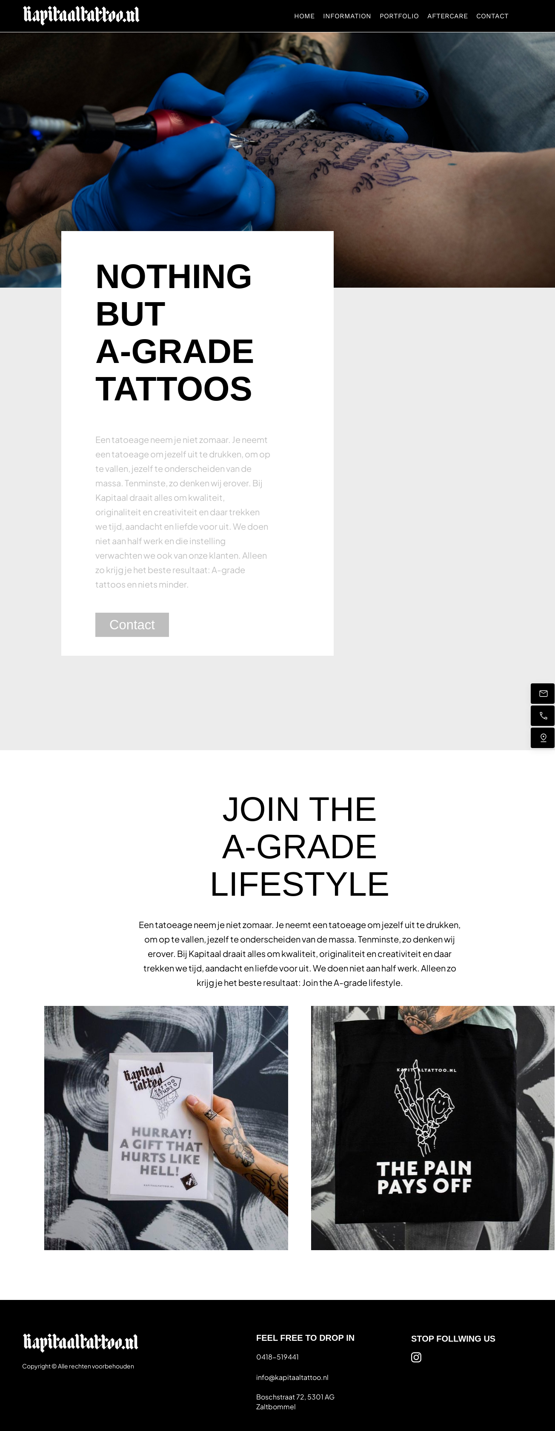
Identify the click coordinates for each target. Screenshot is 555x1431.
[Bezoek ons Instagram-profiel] (416, 1357)
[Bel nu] (543, 716)
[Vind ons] (543, 738)
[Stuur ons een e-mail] (543, 693)
